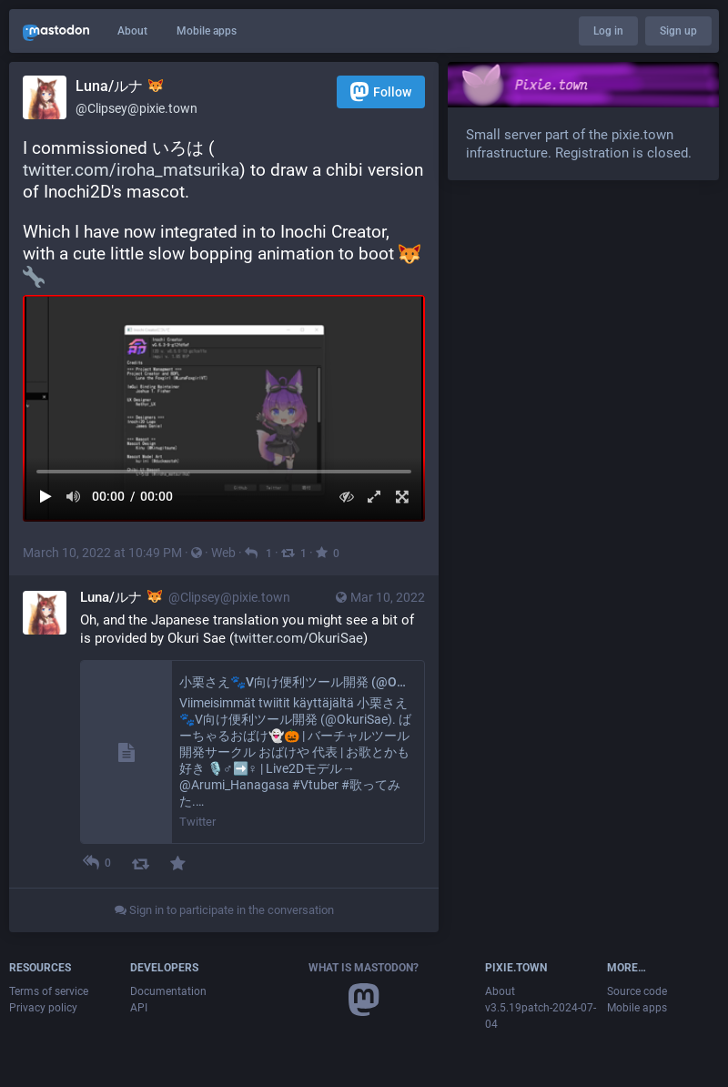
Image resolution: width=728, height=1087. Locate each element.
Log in (608, 31)
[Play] (46, 496)
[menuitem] (224, 408)
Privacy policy (43, 1007)
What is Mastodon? (363, 967)
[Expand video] (374, 496)
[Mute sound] (74, 496)
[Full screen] (402, 496)
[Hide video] (346, 496)
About (132, 31)
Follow (380, 91)
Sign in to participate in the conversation (224, 910)
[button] (224, 408)
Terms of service (48, 991)
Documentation (168, 991)
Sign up (678, 31)
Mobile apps (207, 31)
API (138, 1007)
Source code (637, 991)
